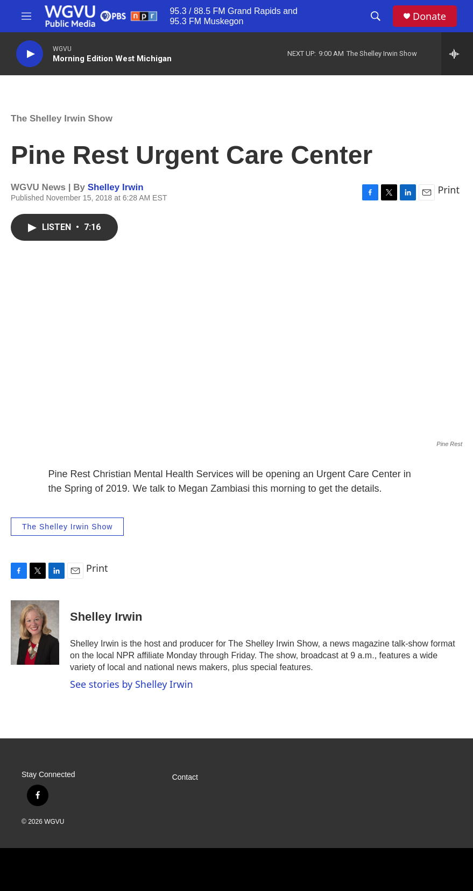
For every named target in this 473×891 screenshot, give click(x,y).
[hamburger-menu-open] (26, 16)
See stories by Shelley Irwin (131, 684)
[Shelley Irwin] (35, 632)
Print (448, 189)
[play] (29, 54)
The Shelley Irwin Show (61, 118)
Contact (185, 777)
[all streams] (457, 53)
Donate (429, 16)
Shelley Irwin (116, 187)
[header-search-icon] (375, 16)
